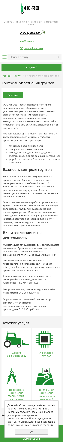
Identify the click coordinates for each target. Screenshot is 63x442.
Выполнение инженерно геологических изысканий (46, 394)
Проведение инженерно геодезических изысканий (16, 394)
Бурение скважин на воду (16, 354)
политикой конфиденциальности (27, 425)
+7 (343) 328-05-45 (30, 33)
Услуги (17, 75)
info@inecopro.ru (29, 41)
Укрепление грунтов (46, 354)
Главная (6, 75)
